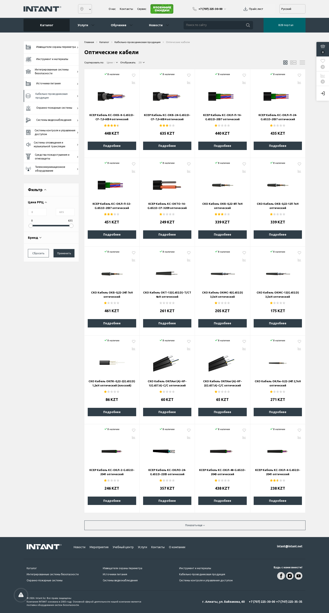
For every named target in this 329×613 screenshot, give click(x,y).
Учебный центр (123, 547)
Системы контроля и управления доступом (52, 132)
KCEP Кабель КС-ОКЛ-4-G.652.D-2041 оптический (277, 472)
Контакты (126, 8)
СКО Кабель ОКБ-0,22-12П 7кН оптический (278, 205)
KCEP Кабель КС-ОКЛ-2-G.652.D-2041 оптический (111, 472)
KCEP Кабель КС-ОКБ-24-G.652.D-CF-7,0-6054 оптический (167, 117)
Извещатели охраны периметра (52, 47)
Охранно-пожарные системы (52, 108)
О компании (177, 547)
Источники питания (52, 83)
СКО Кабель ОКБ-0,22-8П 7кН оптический (222, 205)
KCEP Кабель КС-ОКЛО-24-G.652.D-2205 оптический (167, 472)
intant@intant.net (289, 546)
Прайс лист (256, 8)
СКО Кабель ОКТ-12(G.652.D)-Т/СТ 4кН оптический (167, 294)
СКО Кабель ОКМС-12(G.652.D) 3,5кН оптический (278, 294)
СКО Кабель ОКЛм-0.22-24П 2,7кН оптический (278, 383)
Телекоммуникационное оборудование (52, 169)
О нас (112, 8)
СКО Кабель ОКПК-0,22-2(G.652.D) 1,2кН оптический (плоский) (112, 383)
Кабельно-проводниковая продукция (52, 96)
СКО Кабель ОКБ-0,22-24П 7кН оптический (112, 294)
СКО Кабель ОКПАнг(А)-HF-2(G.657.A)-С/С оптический (222, 383)
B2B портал (285, 24)
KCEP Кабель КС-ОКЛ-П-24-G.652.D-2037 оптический (277, 117)
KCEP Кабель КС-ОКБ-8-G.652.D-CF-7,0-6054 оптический (111, 117)
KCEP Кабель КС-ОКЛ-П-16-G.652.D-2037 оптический (222, 117)
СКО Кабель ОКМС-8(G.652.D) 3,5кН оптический (222, 294)
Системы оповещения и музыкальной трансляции (52, 144)
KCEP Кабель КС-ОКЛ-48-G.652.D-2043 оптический (222, 472)
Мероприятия (99, 547)
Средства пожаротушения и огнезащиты (52, 156)
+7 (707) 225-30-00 (262, 601)
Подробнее (112, 145)
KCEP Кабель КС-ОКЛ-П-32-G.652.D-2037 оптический (112, 205)
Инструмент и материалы (47, 59)
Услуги (83, 25)
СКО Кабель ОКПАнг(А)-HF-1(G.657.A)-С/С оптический (167, 383)
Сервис (141, 8)
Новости (156, 25)
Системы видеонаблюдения (52, 120)
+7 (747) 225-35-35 (289, 601)
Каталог (45, 25)
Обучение (118, 25)
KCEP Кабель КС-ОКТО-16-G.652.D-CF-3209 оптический (167, 205)
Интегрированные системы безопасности (52, 71)
